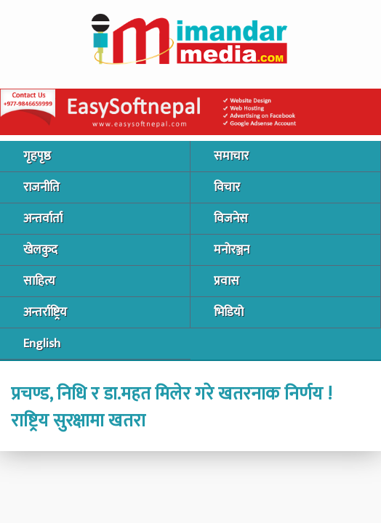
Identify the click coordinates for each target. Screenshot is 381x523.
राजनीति (41, 187)
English (41, 343)
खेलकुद (40, 250)
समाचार (231, 156)
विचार (227, 187)
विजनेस (231, 218)
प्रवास (226, 281)
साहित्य (39, 281)
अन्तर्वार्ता (43, 218)
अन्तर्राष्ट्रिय (45, 312)
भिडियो (229, 312)
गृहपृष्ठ (37, 156)
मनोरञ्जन (231, 250)
